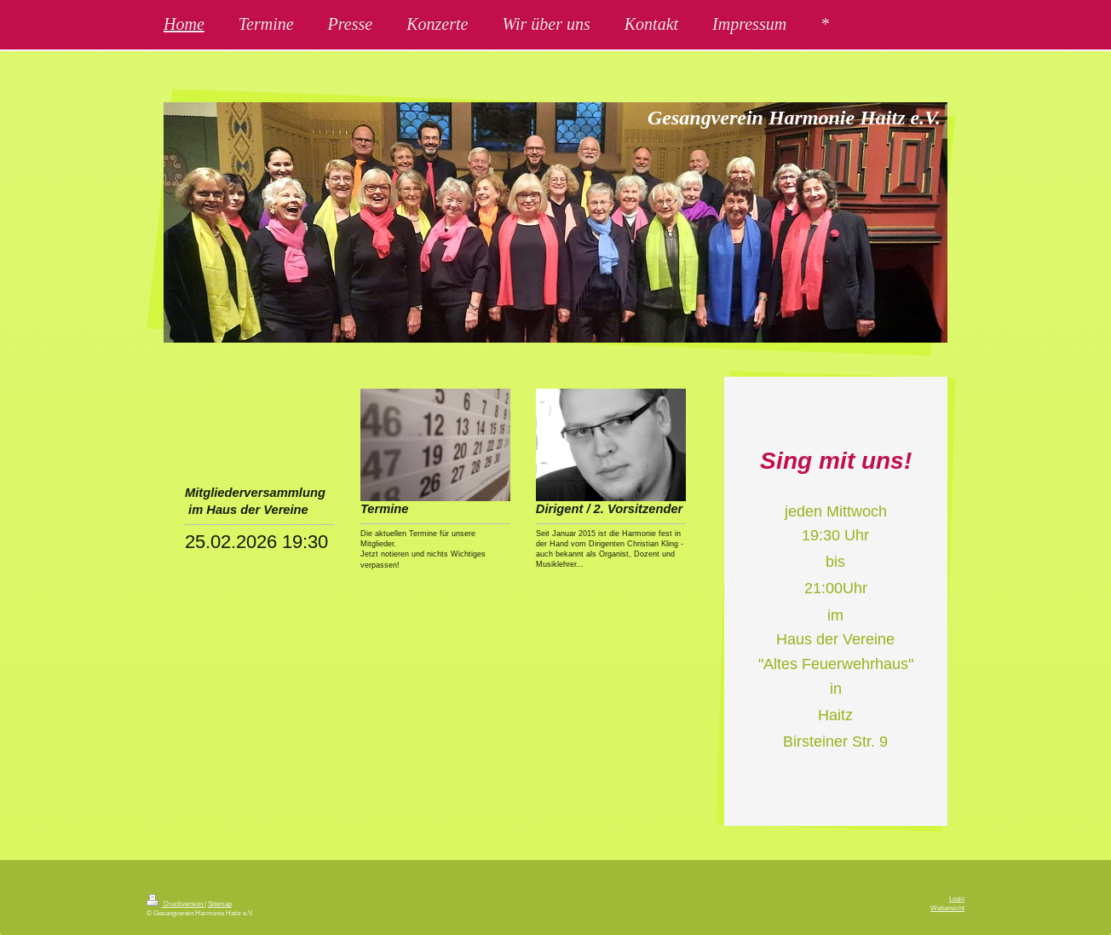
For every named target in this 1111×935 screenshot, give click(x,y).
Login (956, 898)
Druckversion (175, 903)
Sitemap (220, 903)
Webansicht (947, 907)
